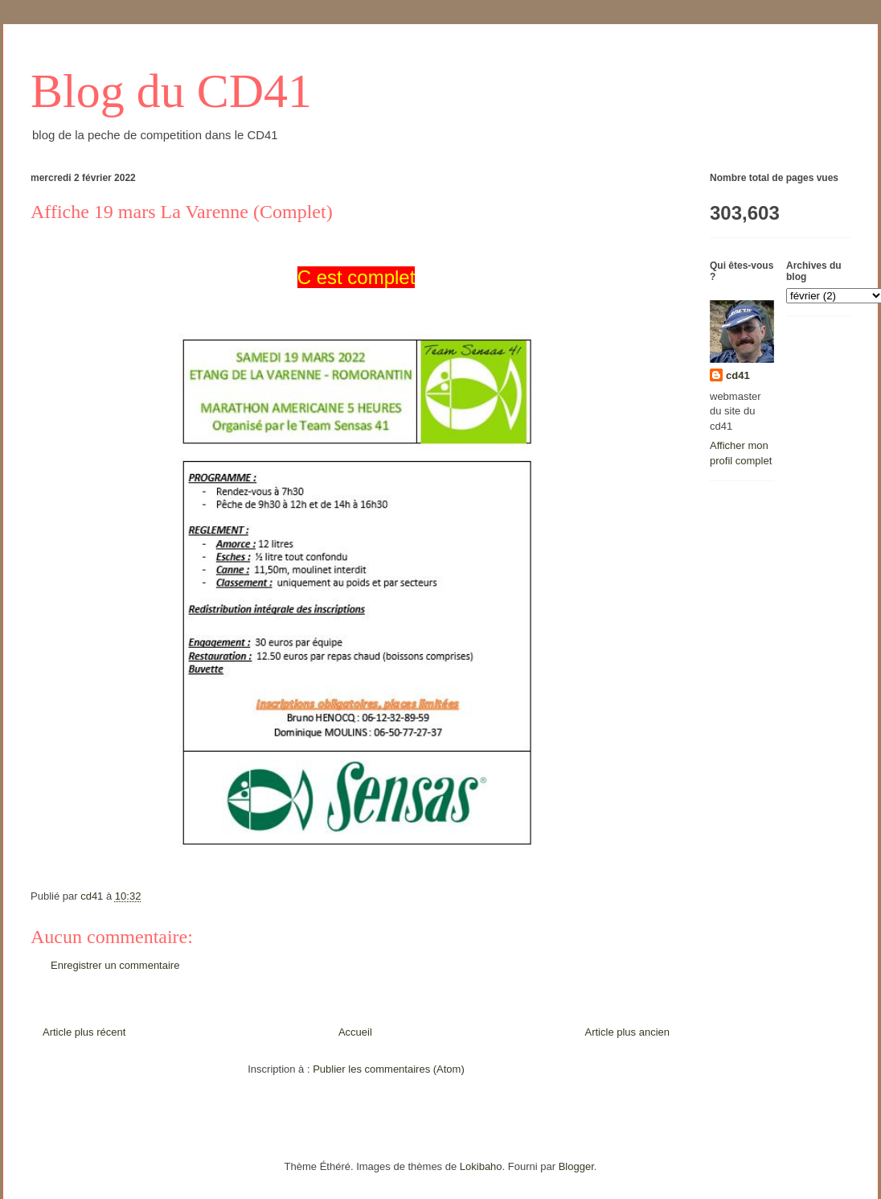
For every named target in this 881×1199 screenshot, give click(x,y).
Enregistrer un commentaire (115, 965)
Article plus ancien (627, 1032)
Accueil (355, 1032)
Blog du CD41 (171, 90)
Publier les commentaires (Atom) (389, 1069)
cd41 (738, 375)
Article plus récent (84, 1032)
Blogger (576, 1166)
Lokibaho (481, 1166)
